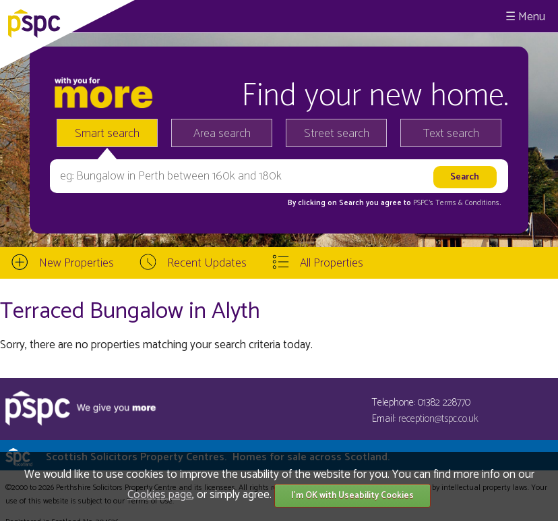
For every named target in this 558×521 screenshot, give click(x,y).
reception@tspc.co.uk (438, 418)
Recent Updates (207, 263)
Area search (222, 134)
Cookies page (159, 494)
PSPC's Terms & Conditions (456, 203)
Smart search (107, 134)
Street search (336, 134)
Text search (451, 134)
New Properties (76, 263)
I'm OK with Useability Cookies (352, 496)
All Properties (331, 263)
